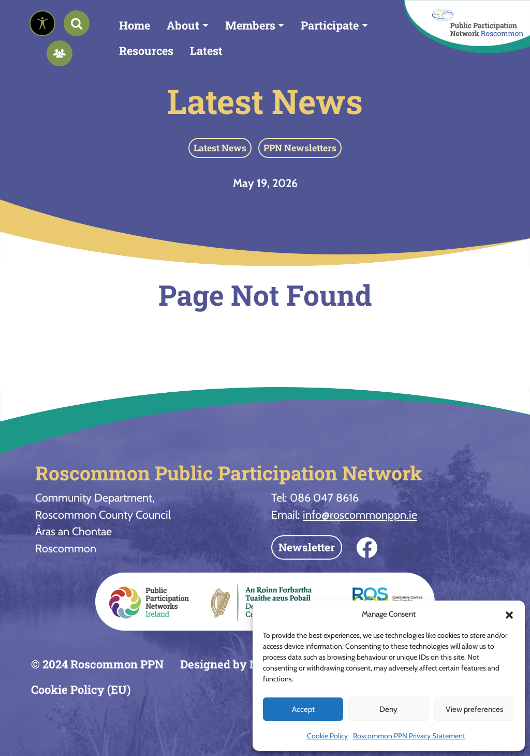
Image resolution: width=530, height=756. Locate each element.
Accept (303, 709)
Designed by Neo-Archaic (249, 664)
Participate (330, 25)
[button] (509, 614)
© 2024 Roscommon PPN (97, 664)
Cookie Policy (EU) (81, 689)
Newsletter (306, 547)
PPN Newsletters (299, 147)
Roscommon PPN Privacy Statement (409, 735)
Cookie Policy (327, 735)
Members (250, 25)
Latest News (265, 101)
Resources (146, 50)
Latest (206, 50)
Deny (388, 709)
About (183, 25)
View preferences (474, 709)
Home (134, 25)
